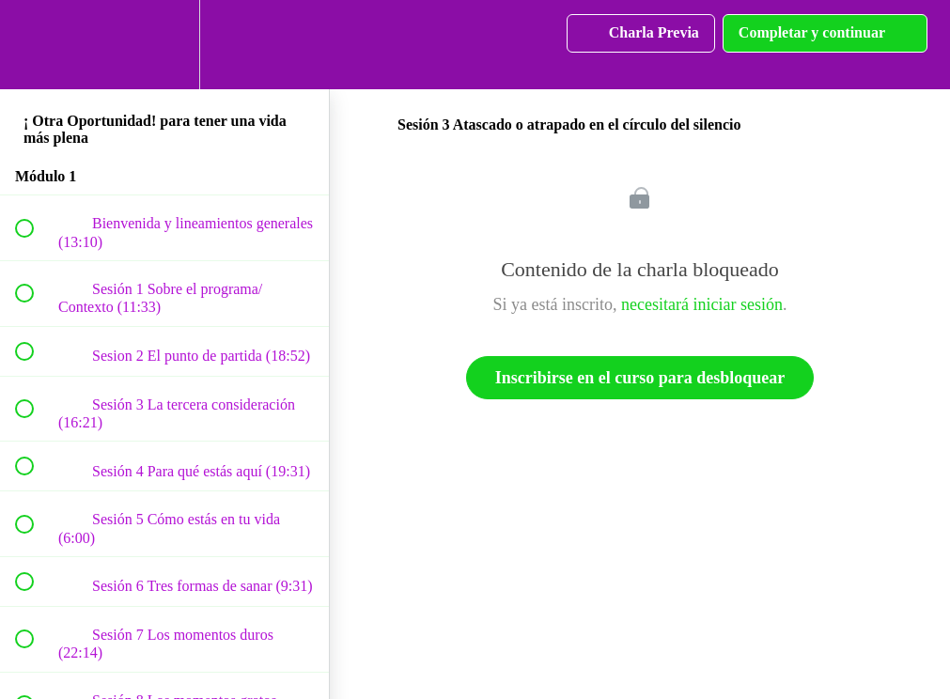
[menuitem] (164, 44)
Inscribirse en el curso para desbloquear (640, 377)
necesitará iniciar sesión (702, 304)
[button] (35, 44)
